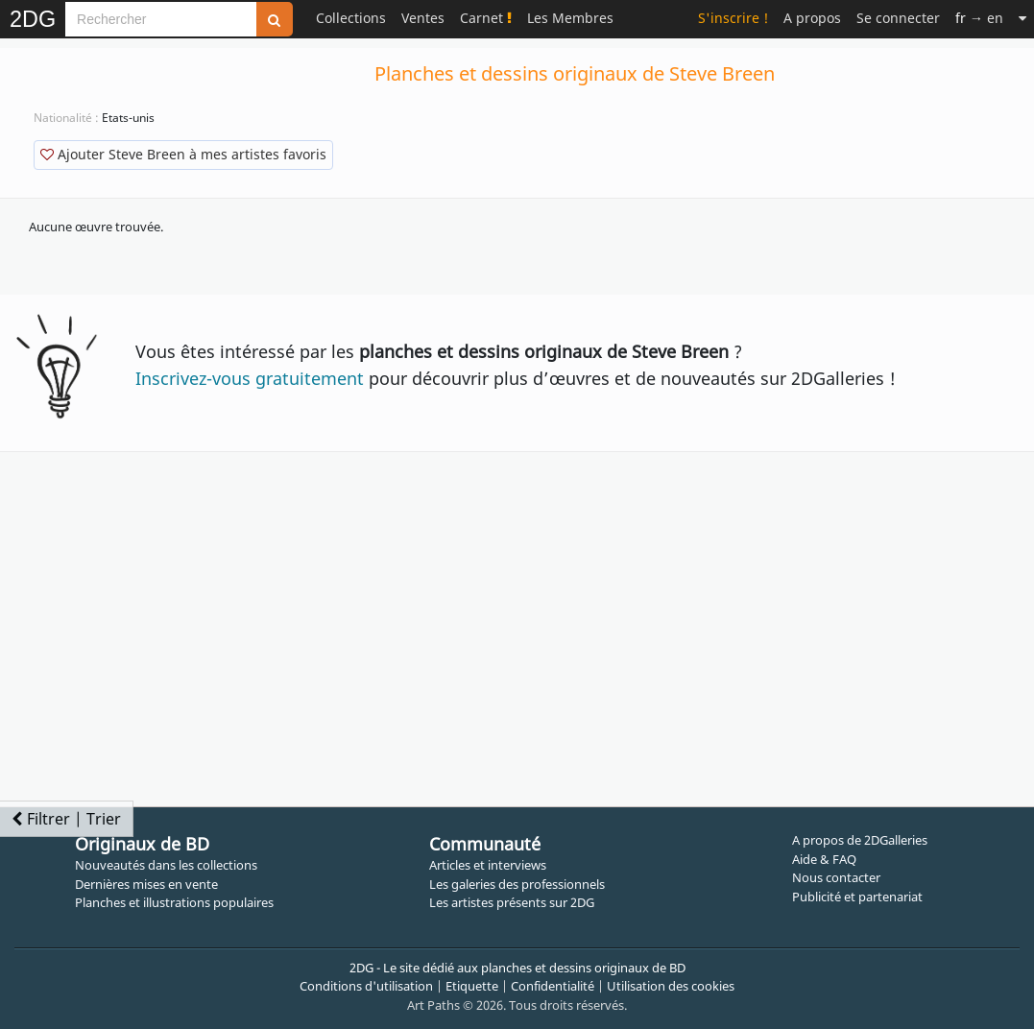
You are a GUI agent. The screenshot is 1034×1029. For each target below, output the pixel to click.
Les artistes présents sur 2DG (511, 902)
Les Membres (570, 18)
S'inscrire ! (733, 18)
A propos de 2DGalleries (859, 840)
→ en (979, 18)
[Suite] (1022, 18)
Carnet (486, 18)
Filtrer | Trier (66, 818)
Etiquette (471, 985)
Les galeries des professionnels (517, 884)
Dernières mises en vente (146, 884)
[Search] (160, 19)
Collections (351, 18)
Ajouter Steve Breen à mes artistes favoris (183, 154)
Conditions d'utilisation (366, 985)
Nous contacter (836, 877)
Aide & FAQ (824, 859)
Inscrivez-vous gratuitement (249, 378)
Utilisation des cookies (670, 985)
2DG (33, 19)
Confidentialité (552, 985)
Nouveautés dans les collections (166, 864)
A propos (812, 18)
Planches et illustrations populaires (174, 902)
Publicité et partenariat (857, 896)
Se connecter (898, 18)
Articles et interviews (487, 864)
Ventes (423, 18)
